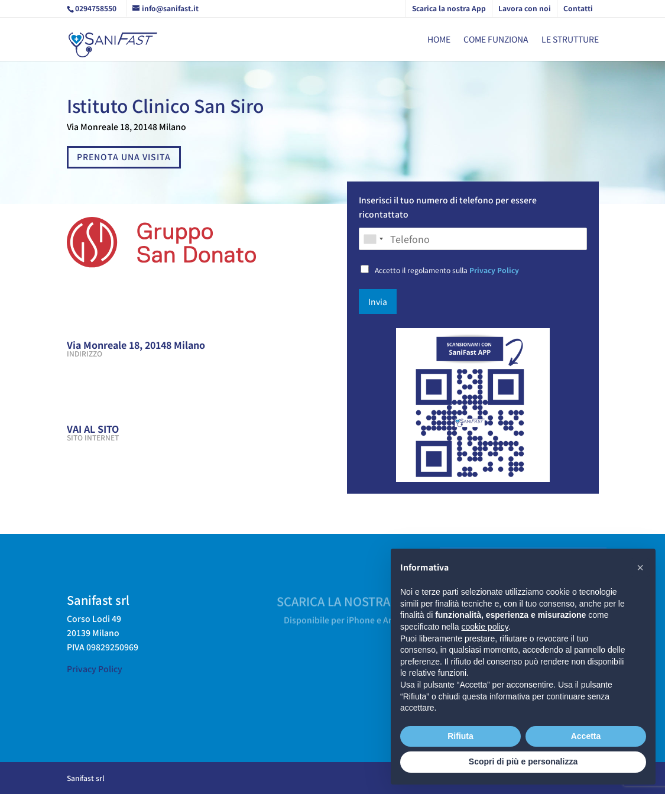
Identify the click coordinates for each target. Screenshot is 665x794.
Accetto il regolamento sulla (447, 270)
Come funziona (495, 40)
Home (438, 40)
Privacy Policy (494, 270)
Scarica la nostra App (449, 8)
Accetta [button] (586, 736)
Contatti (578, 8)
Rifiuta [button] (460, 736)
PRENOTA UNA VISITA (124, 157)
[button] (640, 567)
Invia (377, 301)
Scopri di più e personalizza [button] (523, 761)
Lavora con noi (524, 8)
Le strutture (570, 40)
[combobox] (373, 238)
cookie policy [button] (485, 626)
